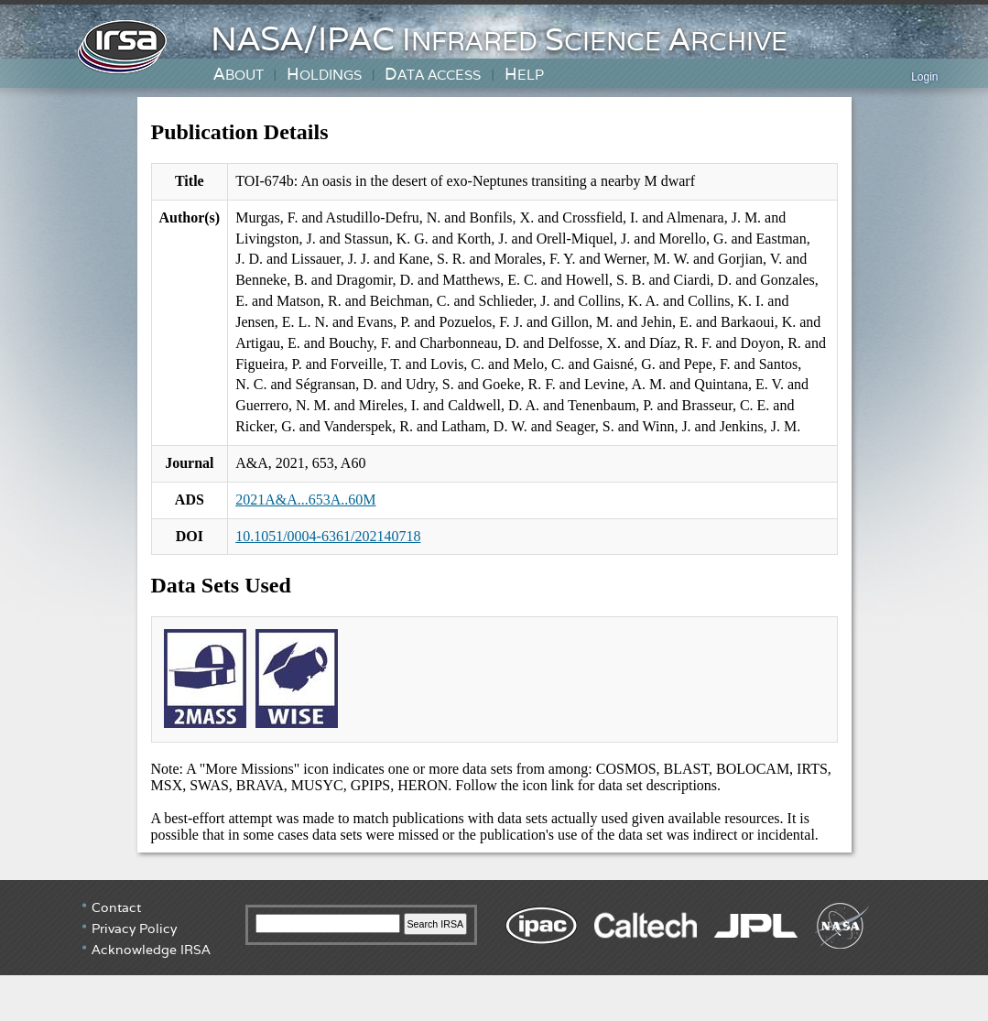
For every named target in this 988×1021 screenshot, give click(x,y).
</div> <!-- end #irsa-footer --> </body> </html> (494, 948)
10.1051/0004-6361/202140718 (327, 536)
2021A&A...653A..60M (305, 499)
